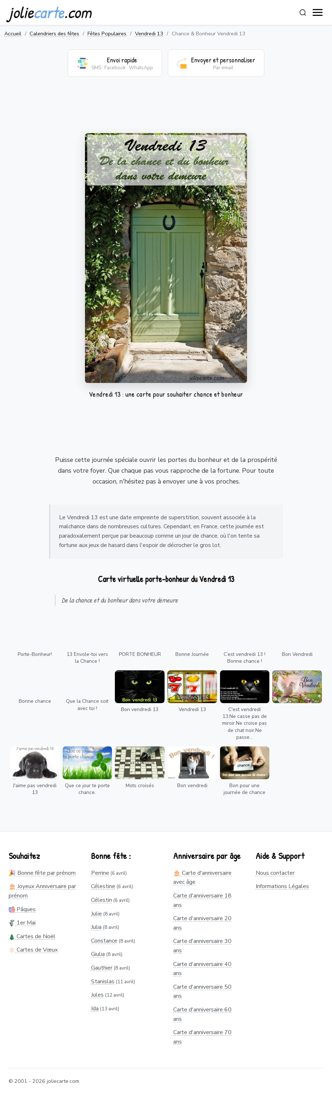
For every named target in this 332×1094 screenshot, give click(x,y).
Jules (97, 995)
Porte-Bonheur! (35, 654)
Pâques (22, 909)
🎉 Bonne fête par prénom (42, 873)
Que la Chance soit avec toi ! (87, 704)
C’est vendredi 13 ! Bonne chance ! (244, 658)
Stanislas (103, 981)
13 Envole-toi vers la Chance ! (87, 658)
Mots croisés (140, 785)
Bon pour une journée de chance (244, 789)
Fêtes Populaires (107, 33)
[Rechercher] (303, 12)
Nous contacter (275, 873)
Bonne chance (35, 701)
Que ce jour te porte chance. (87, 789)
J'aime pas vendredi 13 (35, 789)
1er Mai (22, 923)
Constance (104, 941)
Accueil (12, 33)
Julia (96, 927)
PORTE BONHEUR (140, 654)
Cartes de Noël (32, 936)
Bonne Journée (192, 654)
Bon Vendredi (297, 654)
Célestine (103, 886)
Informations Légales (282, 886)
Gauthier (101, 968)
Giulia (98, 954)
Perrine (100, 873)
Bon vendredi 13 (139, 709)
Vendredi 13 (149, 33)
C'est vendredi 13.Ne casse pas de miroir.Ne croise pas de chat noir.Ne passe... (244, 723)
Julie (96, 914)
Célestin (101, 900)
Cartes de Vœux (33, 950)
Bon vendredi (192, 785)
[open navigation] (318, 12)
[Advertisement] (166, 109)
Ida (95, 1009)
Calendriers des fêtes (54, 33)
